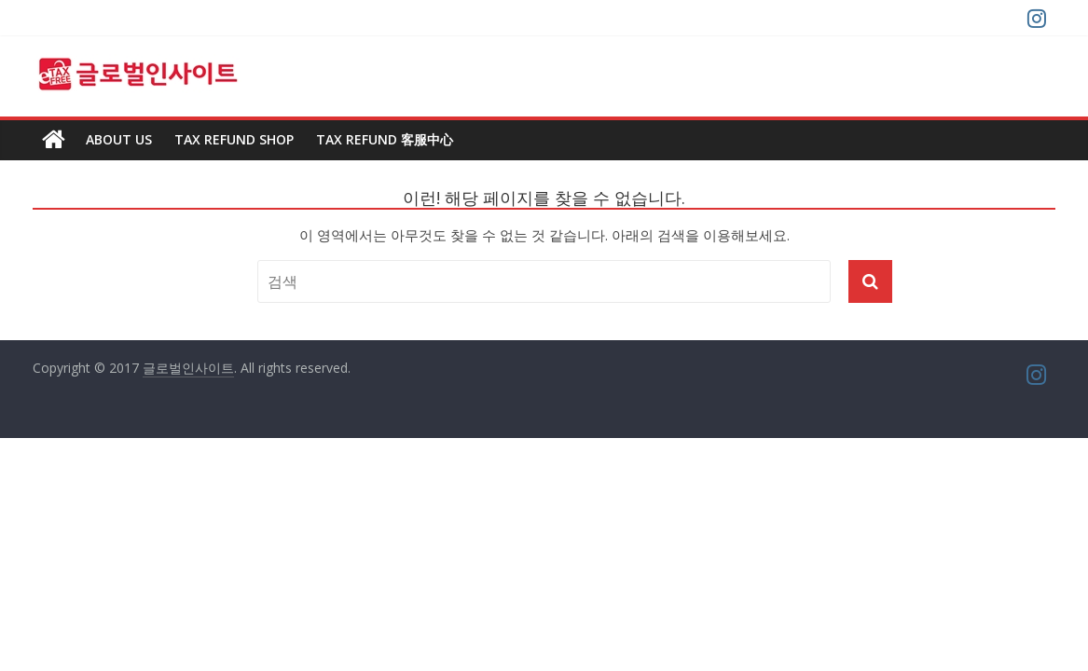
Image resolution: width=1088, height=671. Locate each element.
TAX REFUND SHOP (234, 139)
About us (119, 139)
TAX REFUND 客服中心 (384, 139)
